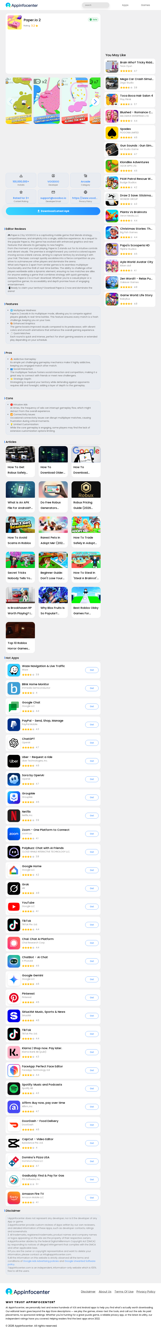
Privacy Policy (145, 1292)
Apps (125, 5)
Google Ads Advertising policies (41, 1261)
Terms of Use (123, 1292)
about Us (105, 1292)
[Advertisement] (53, 149)
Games (145, 5)
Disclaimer (88, 1292)
